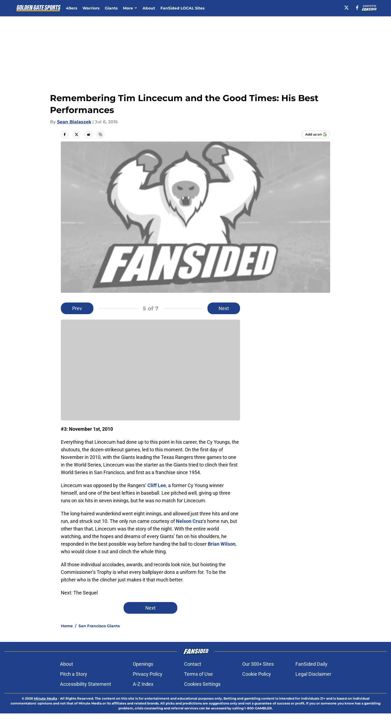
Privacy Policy (147, 674)
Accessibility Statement (85, 684)
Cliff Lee (156, 485)
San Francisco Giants (99, 625)
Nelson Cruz (189, 521)
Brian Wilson (221, 544)
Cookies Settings (202, 684)
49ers (71, 8)
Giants (111, 8)
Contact (192, 664)
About (149, 8)
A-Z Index (143, 684)
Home (67, 625)
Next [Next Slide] (224, 308)
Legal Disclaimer (313, 674)
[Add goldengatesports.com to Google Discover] (316, 134)
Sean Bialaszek (74, 121)
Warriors (91, 8)
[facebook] (357, 7)
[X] (346, 7)
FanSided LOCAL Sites (182, 8)
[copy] (100, 134)
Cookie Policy (256, 674)
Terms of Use (198, 674)
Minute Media (45, 698)
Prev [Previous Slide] (77, 308)
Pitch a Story (73, 674)
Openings (143, 664)
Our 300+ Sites (258, 664)
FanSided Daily (311, 664)
